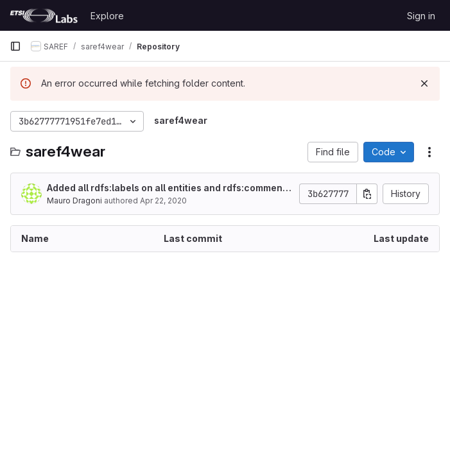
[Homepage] (43, 15)
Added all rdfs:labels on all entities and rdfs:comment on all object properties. (166, 188)
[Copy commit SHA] (367, 194)
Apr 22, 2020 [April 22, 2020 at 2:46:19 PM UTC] (163, 200)
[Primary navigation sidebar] (15, 46)
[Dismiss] (424, 83)
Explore (107, 15)
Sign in (421, 15)
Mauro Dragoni (74, 200)
